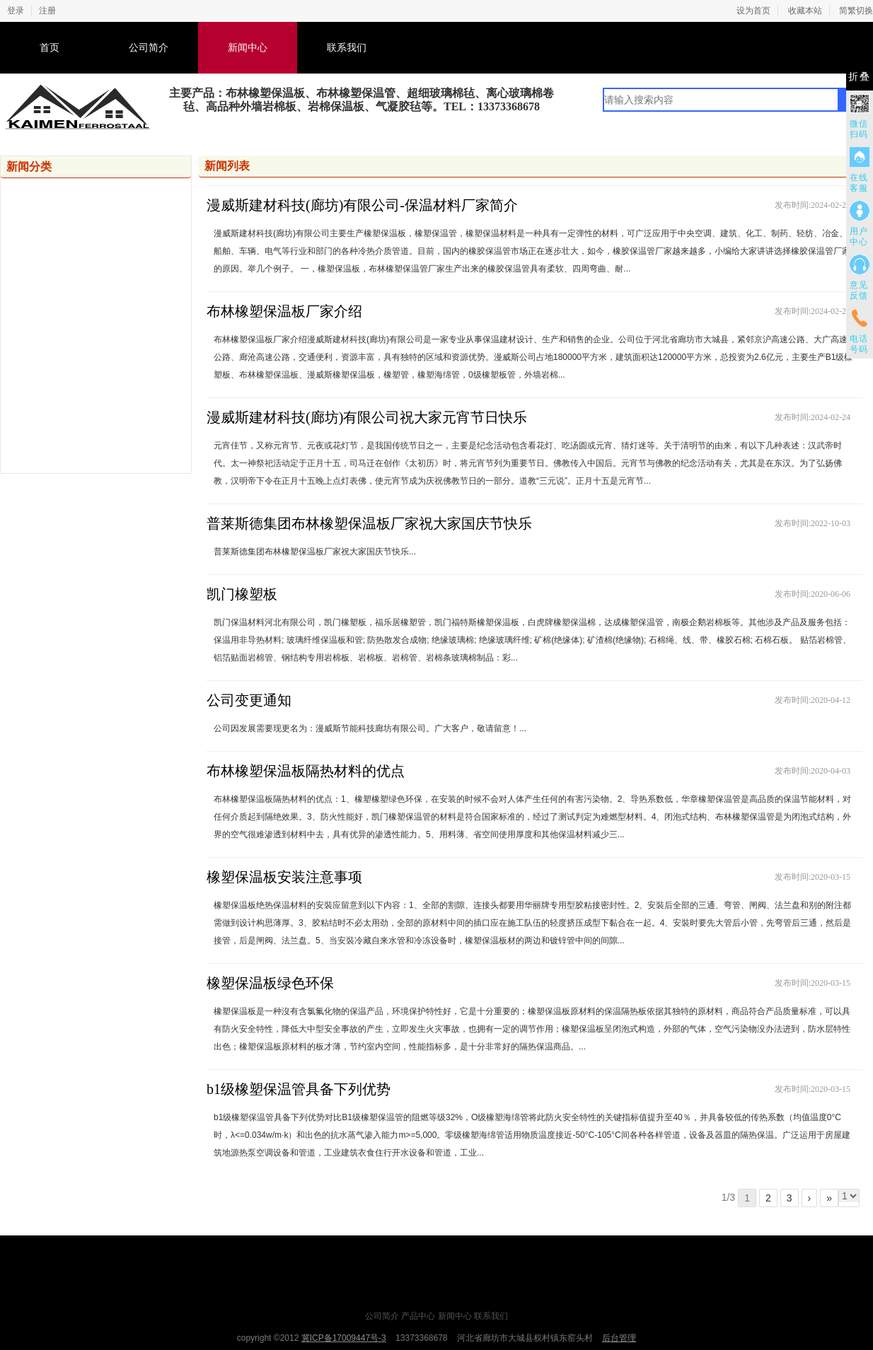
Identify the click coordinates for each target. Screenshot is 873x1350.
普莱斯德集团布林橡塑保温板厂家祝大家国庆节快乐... (315, 552)
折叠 (859, 76)
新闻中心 (247, 47)
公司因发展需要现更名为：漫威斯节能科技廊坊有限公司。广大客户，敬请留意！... (370, 728)
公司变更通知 (249, 700)
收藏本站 (805, 11)
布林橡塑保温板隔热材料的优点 (306, 771)
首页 (49, 47)
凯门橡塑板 (242, 594)
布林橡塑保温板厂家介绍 (284, 311)
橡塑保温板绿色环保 (270, 983)
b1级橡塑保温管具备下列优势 (299, 1089)
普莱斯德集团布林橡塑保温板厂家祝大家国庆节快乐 (369, 523)
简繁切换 (856, 11)
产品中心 (418, 1316)
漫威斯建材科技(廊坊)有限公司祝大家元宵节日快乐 (367, 417)
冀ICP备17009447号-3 (343, 1338)
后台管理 (619, 1338)
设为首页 (753, 11)
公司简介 (148, 47)
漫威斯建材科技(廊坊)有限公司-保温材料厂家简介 (362, 205)
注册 (47, 11)
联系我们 (346, 47)
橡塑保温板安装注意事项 (284, 877)
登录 (15, 11)
